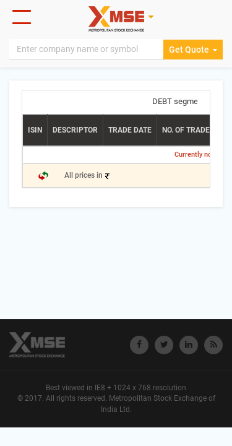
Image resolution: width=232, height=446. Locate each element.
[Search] (86, 49)
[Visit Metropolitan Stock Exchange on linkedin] (188, 345)
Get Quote (193, 50)
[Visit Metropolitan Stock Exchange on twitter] (164, 345)
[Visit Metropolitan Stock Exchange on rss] (213, 345)
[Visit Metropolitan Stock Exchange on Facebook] (139, 345)
